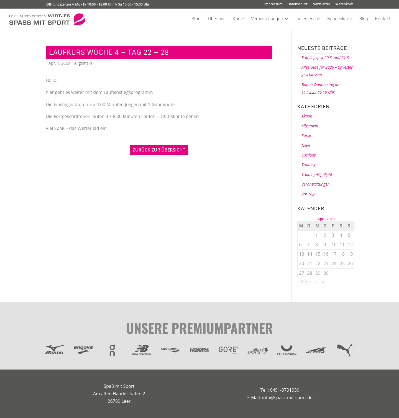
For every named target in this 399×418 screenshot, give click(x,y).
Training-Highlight (316, 174)
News (306, 145)
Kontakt (382, 19)
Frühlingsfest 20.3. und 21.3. (325, 57)
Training (308, 164)
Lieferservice (308, 19)
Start (196, 19)
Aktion (306, 116)
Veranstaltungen (267, 19)
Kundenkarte (339, 19)
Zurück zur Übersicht (159, 150)
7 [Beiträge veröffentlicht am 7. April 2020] (308, 245)
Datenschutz (298, 4)
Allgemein (83, 63)
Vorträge (308, 193)
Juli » (319, 282)
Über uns (217, 19)
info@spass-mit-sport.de (287, 397)
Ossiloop (308, 155)
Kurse (238, 19)
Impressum (273, 4)
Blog (363, 19)
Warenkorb (344, 4)
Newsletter (321, 4)
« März (304, 282)
